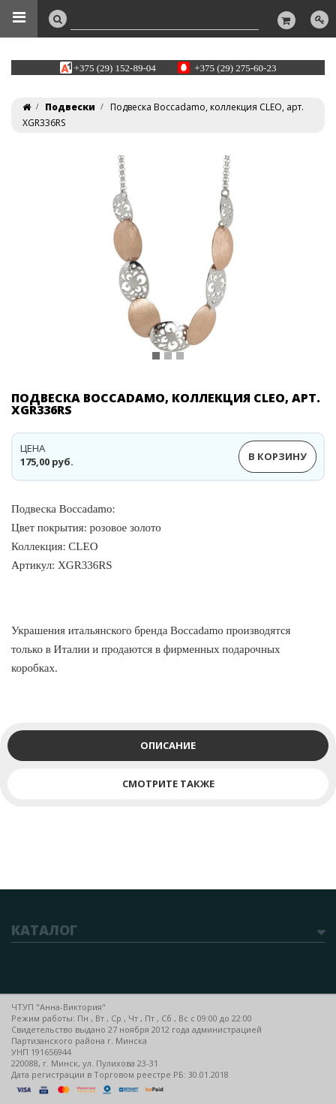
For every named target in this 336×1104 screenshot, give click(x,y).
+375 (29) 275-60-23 (235, 67)
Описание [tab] (168, 745)
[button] (39, 268)
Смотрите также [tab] (168, 783)
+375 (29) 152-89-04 (115, 67)
